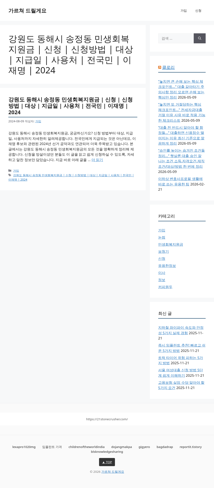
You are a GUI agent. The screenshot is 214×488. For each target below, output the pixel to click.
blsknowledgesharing (107, 451)
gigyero (144, 447)
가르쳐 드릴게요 (27, 10)
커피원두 (165, 286)
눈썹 (161, 237)
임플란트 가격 (52, 447)
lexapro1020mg (24, 447)
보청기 (163, 251)
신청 (198, 10)
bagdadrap (165, 447)
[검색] (200, 38)
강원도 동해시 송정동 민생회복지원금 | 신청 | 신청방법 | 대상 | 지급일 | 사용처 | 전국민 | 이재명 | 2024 (70, 106)
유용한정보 (167, 265)
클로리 (168, 67)
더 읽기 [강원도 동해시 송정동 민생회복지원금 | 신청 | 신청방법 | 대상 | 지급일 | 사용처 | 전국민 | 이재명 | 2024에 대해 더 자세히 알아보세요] (97, 159)
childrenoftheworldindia (87, 447)
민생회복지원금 (170, 244)
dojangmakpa (121, 447)
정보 (161, 279)
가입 (184, 10)
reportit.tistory (191, 447)
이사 (161, 272)
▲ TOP (107, 462)
